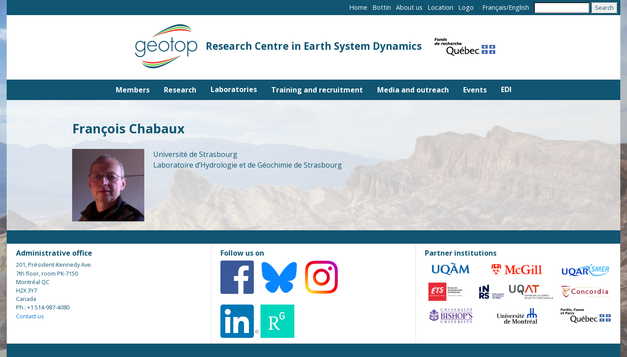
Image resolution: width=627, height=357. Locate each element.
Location (440, 7)
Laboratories (234, 89)
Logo (466, 7)
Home (358, 7)
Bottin (381, 7)
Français (494, 7)
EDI (506, 89)
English (519, 7)
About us (409, 7)
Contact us (30, 316)
